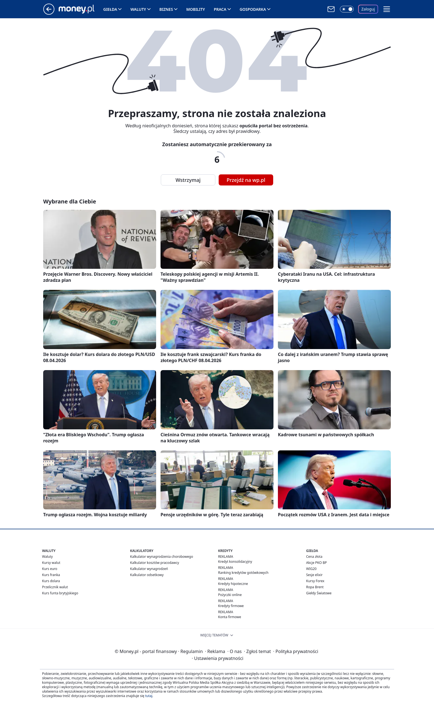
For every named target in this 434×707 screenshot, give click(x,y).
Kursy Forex (315, 581)
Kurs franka (51, 574)
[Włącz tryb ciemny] (347, 9)
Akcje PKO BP (316, 562)
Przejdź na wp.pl (246, 180)
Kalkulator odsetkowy (147, 574)
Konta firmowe (229, 617)
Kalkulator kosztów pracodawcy (154, 562)
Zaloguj (368, 9)
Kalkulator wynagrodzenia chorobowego (161, 556)
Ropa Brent (315, 587)
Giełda (110, 9)
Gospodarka (253, 9)
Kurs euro (49, 568)
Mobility (195, 9)
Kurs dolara (51, 581)
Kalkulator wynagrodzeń (149, 568)
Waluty (138, 9)
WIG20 (311, 568)
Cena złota (314, 556)
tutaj (148, 695)
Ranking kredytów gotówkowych (243, 572)
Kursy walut (51, 562)
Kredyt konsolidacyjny (235, 561)
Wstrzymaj (187, 180)
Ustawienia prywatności (217, 658)
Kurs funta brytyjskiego (60, 593)
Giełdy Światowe (319, 593)
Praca (220, 9)
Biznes (166, 9)
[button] (386, 9)
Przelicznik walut (55, 587)
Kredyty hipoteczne (233, 583)
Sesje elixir (314, 574)
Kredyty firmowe (231, 605)
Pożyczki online (230, 594)
